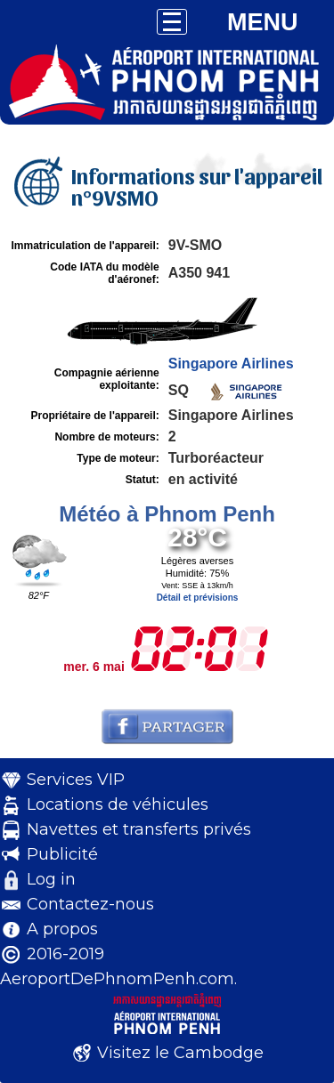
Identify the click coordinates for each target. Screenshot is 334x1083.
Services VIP (76, 779)
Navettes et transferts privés (139, 829)
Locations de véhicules (117, 804)
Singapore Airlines (231, 363)
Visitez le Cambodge (180, 1053)
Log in (51, 879)
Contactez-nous (90, 904)
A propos (62, 929)
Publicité (62, 854)
